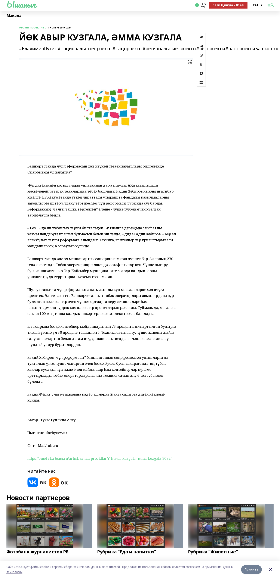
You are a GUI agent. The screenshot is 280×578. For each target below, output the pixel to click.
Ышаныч (21, 4)
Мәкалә (13, 15)
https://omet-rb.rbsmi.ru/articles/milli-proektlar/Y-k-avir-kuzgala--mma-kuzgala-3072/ (99, 458)
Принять (251, 569)
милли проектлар (32, 27)
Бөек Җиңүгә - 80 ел (228, 5)
